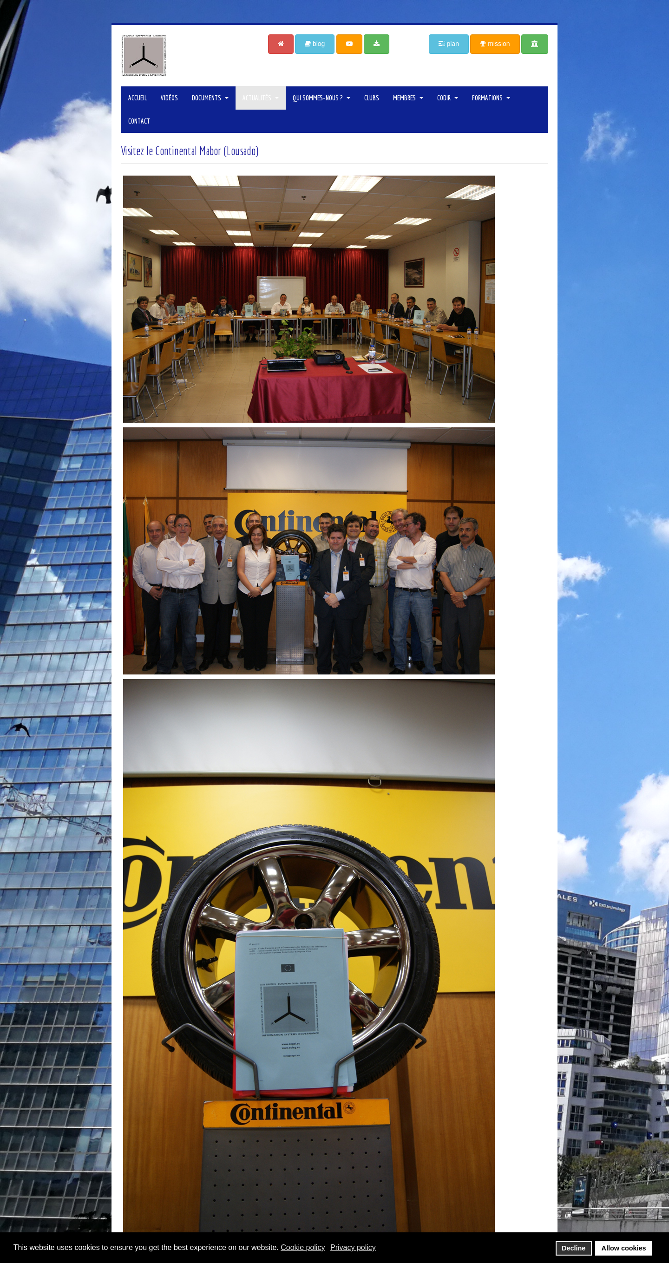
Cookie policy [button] (303, 1247)
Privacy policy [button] (353, 1247)
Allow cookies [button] (624, 1248)
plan (449, 43)
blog (315, 43)
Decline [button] (573, 1248)
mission (495, 43)
